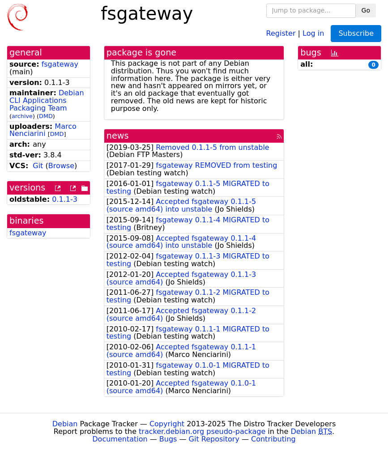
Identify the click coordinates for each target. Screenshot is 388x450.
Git (38, 165)
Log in (313, 33)
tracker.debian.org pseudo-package (202, 431)
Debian (65, 424)
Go (366, 10)
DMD (46, 116)
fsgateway (60, 64)
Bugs (168, 439)
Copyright (166, 424)
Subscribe (356, 33)
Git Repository (214, 439)
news (118, 136)
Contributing (273, 439)
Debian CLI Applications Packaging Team (46, 100)
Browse (61, 165)
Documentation (119, 439)
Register (281, 33)
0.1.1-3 (64, 199)
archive (22, 116)
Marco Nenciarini (43, 130)
